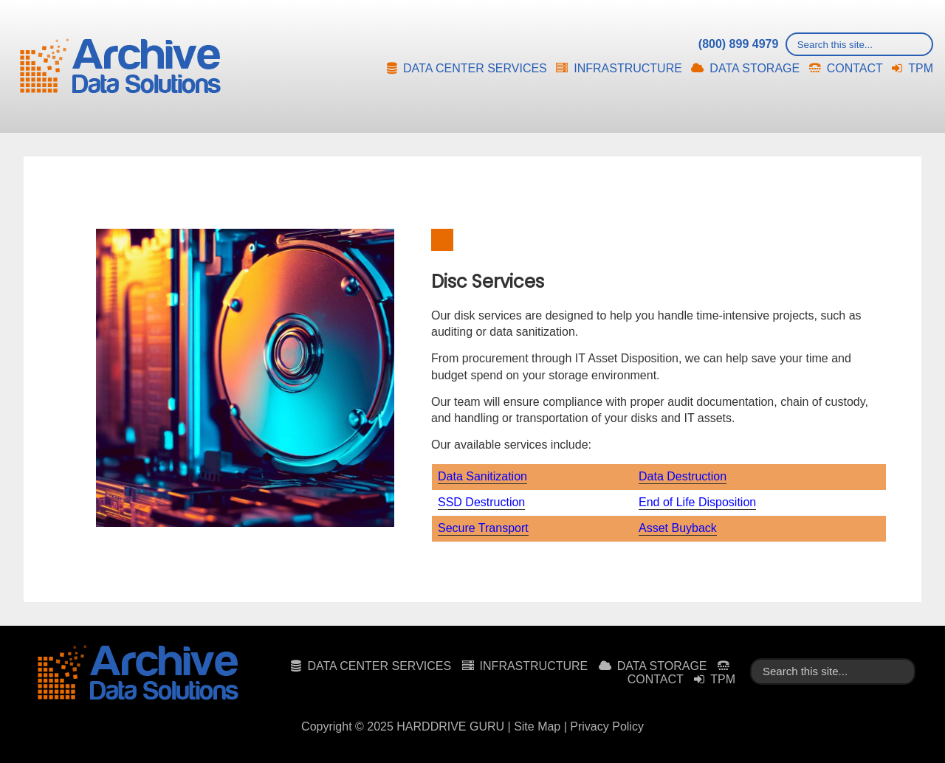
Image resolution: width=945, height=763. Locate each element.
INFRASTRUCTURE (628, 68)
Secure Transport (483, 528)
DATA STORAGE (754, 68)
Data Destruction (682, 476)
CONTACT (855, 68)
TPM (920, 68)
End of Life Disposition (697, 502)
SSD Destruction (481, 502)
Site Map (537, 726)
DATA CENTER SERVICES (475, 68)
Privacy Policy (607, 726)
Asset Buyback (678, 528)
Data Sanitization (482, 476)
